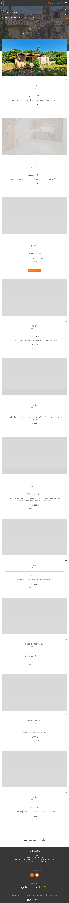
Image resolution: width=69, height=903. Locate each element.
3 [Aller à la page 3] (34, 839)
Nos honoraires (15, 895)
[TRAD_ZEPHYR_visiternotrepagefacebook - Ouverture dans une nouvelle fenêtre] (32, 875)
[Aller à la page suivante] (47, 839)
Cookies (55, 895)
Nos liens (42, 895)
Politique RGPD (49, 895)
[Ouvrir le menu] (66, 3)
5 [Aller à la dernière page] (43, 839)
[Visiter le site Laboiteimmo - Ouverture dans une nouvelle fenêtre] (34, 899)
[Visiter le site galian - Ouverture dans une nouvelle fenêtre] (25, 887)
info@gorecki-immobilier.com (34, 857)
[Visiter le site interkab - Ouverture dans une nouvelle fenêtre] (39, 887)
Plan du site (23, 895)
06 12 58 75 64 (34, 855)
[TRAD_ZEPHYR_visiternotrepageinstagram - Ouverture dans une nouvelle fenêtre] (37, 875)
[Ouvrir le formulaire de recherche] (55, 3)
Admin (37, 895)
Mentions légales (31, 895)
